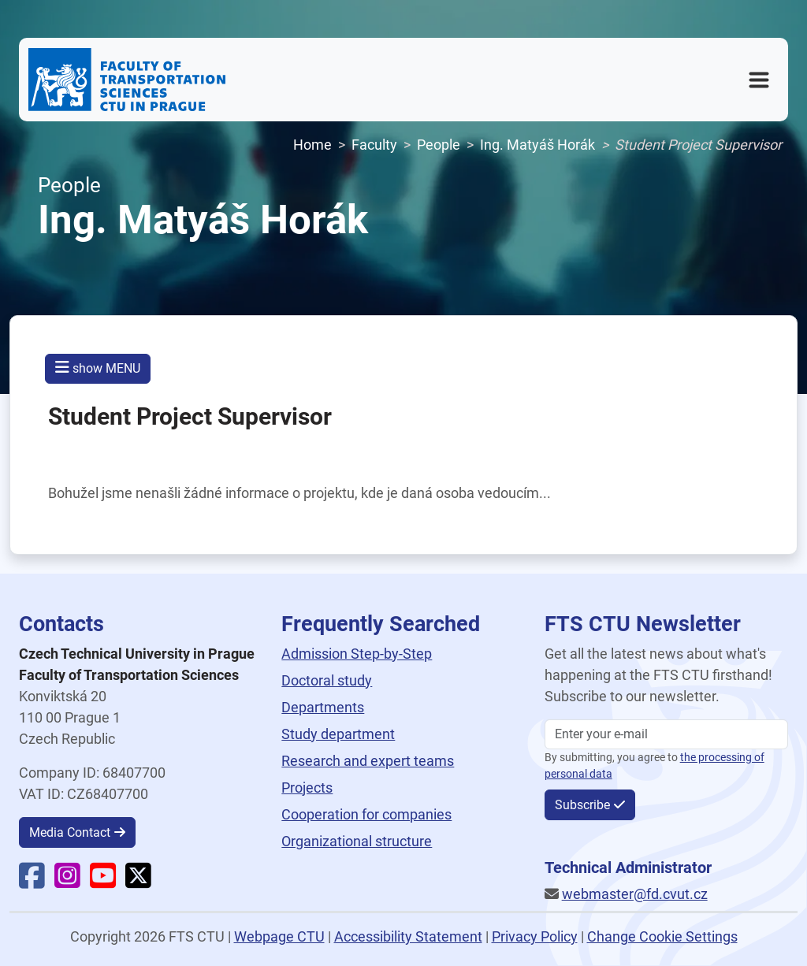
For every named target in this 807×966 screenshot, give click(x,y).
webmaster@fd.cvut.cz (635, 894)
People (438, 144)
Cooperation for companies (366, 814)
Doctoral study (326, 680)
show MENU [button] (97, 367)
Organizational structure (356, 841)
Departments (322, 707)
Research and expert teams (367, 760)
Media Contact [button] (69, 832)
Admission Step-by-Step (356, 653)
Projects (307, 787)
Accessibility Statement (408, 936)
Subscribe (582, 804)
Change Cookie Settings (662, 936)
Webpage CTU (279, 936)
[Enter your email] (666, 734)
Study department (338, 734)
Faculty (374, 144)
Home (312, 144)
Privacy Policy (535, 936)
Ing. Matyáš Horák (537, 144)
